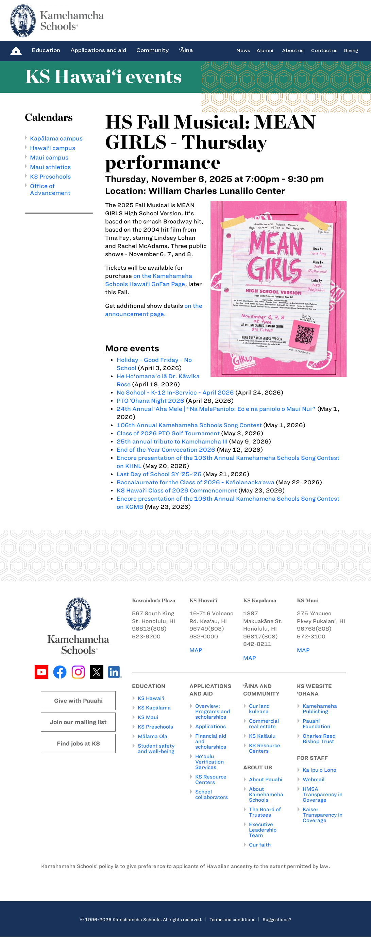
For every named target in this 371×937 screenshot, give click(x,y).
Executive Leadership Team (262, 830)
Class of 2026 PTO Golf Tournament (168, 433)
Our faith (260, 845)
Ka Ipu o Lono (319, 770)
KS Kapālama (154, 708)
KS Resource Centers (210, 779)
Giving (351, 50)
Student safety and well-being (156, 748)
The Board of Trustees (265, 812)
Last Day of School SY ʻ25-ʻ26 (160, 474)
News (243, 50)
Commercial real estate (264, 723)
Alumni (264, 50)
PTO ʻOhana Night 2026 (150, 401)
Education (46, 50)
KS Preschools (50, 176)
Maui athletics (50, 167)
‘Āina (186, 50)
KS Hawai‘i (151, 698)
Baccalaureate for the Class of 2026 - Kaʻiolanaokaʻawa (195, 482)
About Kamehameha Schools (266, 795)
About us (293, 50)
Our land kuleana (259, 708)
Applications (210, 726)
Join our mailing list (78, 722)
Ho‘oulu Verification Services (209, 762)
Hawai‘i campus (52, 148)
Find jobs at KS (78, 743)
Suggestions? (277, 919)
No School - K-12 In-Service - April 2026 (175, 392)
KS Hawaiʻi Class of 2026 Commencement (177, 490)
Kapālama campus (56, 138)
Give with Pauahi (78, 701)
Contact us (324, 50)
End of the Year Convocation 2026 (166, 450)
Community (152, 50)
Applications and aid (98, 50)
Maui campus (49, 157)
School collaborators (211, 794)
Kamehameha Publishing (320, 708)
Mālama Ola (152, 736)
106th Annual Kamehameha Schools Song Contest (189, 425)
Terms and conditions (232, 919)
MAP (195, 650)
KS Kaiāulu (262, 736)
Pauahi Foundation (316, 723)
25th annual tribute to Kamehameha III (172, 441)
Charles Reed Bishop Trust (319, 738)
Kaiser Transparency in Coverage (322, 815)
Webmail (313, 780)
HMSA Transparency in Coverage (322, 795)
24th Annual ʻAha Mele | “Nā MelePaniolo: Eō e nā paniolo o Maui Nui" (216, 409)
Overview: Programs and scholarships (212, 711)
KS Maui (148, 717)
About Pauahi (265, 780)
